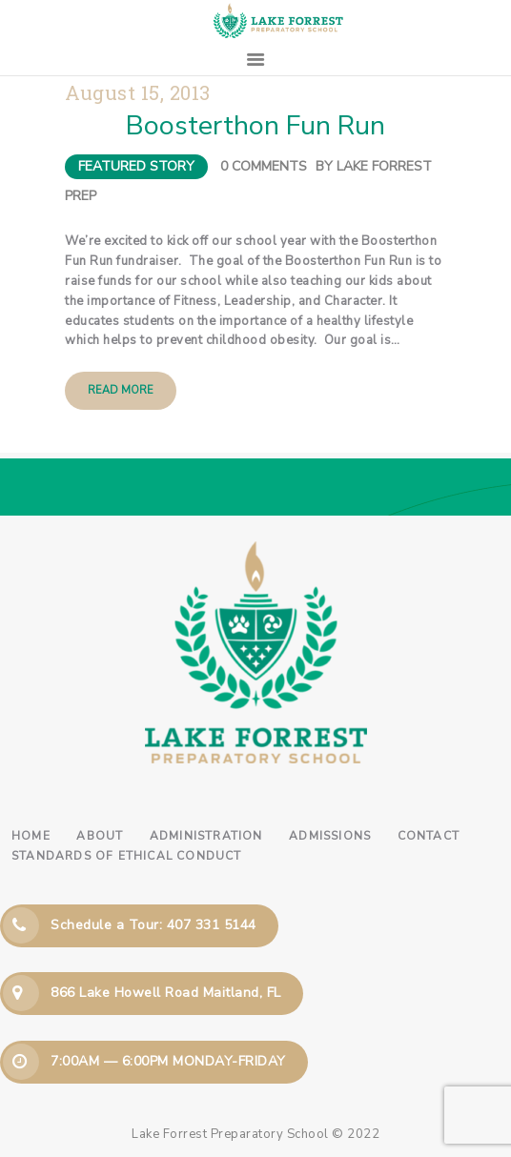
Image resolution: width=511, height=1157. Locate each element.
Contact (429, 835)
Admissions (330, 835)
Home (31, 835)
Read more (120, 390)
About (99, 835)
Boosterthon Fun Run (255, 126)
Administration (206, 835)
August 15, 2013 (138, 93)
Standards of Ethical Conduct (126, 855)
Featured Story (136, 166)
